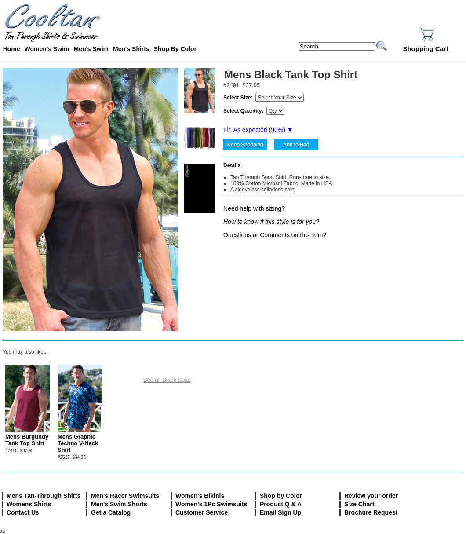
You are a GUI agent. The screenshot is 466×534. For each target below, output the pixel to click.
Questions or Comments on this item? (274, 234)
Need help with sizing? (254, 208)
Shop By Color (175, 48)
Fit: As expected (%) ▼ (258, 129)
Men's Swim (91, 48)
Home (11, 48)
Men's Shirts (131, 48)
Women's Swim (47, 48)
